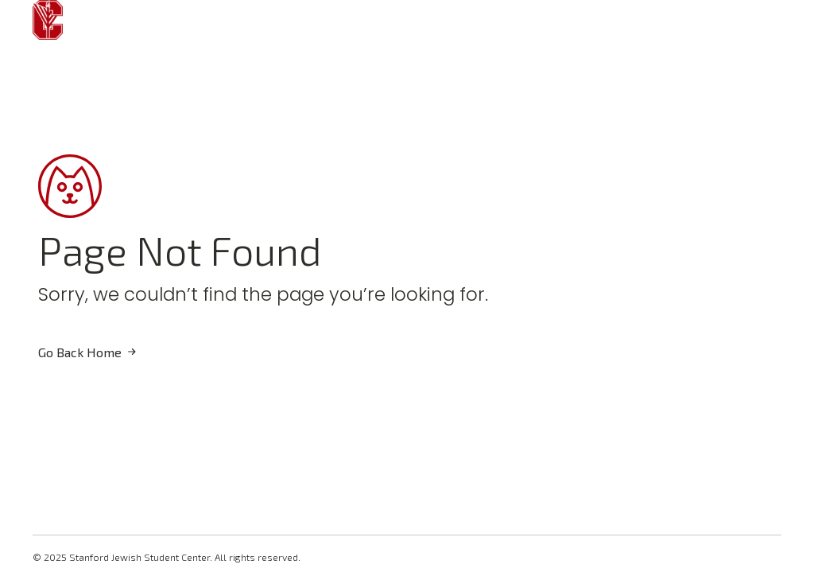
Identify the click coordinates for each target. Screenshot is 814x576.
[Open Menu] (97, 20)
